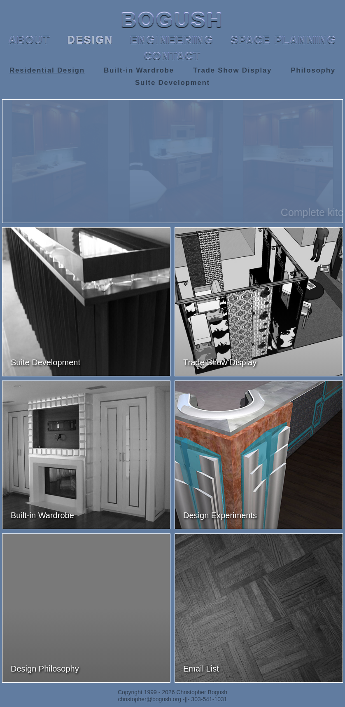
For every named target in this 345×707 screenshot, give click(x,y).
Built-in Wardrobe (139, 70)
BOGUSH (172, 20)
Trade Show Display (232, 70)
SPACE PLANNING (283, 40)
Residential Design (47, 70)
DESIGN (90, 40)
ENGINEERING (172, 40)
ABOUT (29, 40)
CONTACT (172, 56)
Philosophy (313, 70)
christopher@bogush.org (149, 699)
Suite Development (172, 83)
